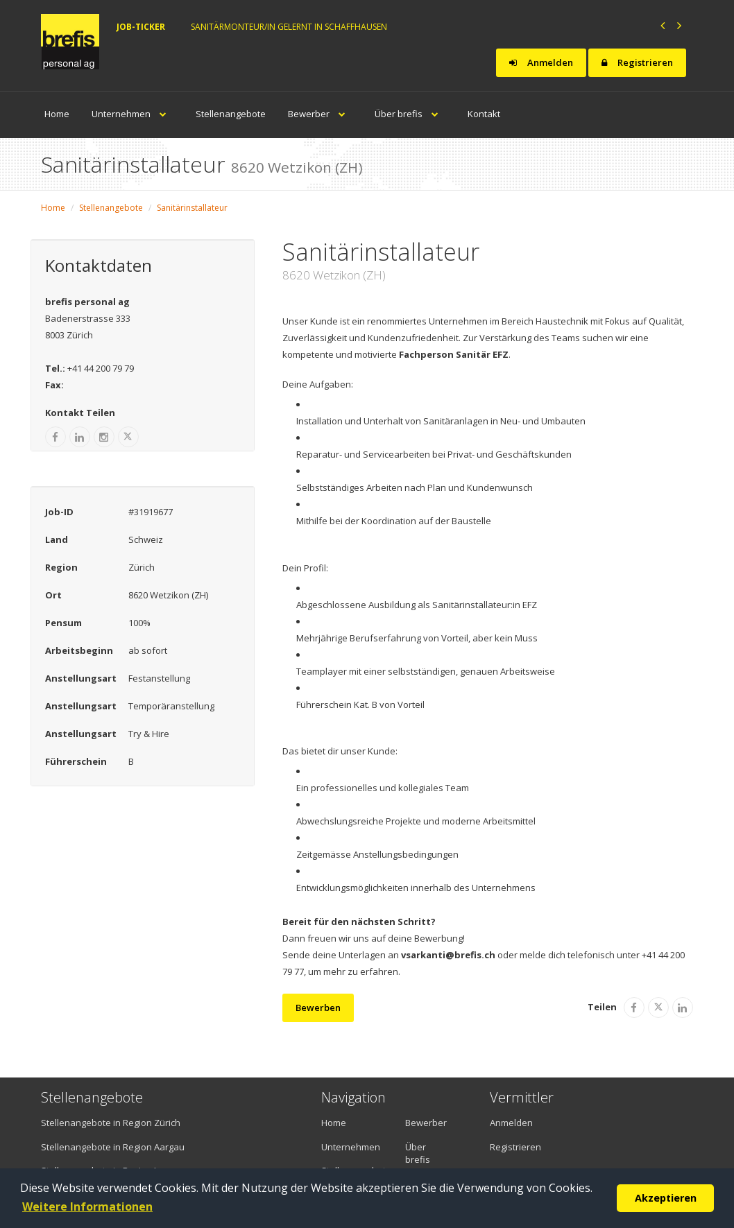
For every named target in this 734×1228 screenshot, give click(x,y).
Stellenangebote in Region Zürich (110, 1122)
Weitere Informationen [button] (87, 1206)
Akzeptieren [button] (666, 1197)
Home (56, 113)
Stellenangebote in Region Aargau (113, 1147)
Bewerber (320, 113)
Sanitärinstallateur (192, 208)
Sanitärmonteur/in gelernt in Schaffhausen (289, 27)
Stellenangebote (231, 113)
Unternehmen (132, 113)
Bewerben (318, 1007)
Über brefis (410, 113)
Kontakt (484, 113)
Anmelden (541, 62)
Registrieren (637, 62)
